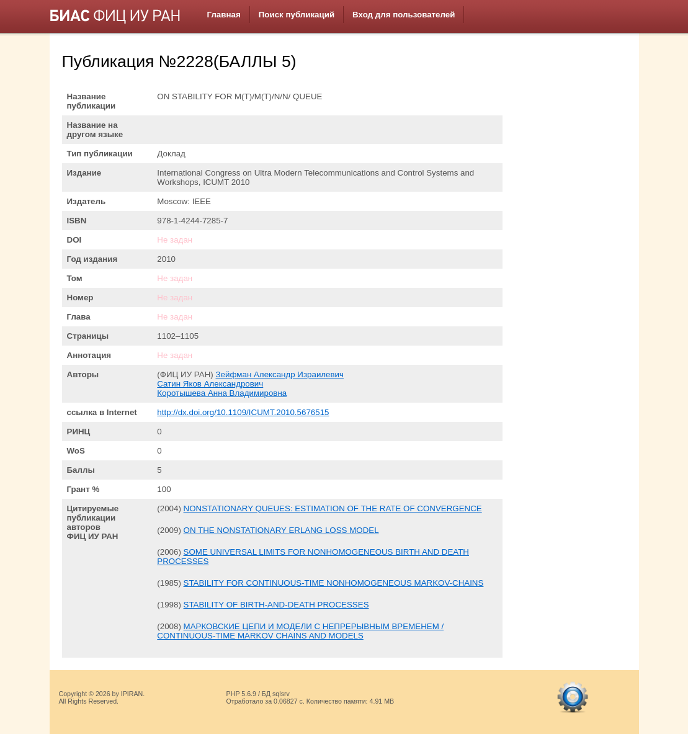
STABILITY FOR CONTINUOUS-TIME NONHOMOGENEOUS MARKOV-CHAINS (334, 583)
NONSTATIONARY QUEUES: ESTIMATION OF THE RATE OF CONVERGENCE (333, 508)
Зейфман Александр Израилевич (279, 374)
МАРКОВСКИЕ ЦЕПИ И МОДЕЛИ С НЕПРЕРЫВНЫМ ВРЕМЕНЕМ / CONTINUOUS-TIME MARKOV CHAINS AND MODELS (300, 631)
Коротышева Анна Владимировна (222, 393)
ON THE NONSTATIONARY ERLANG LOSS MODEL (281, 530)
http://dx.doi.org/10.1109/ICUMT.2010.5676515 (243, 412)
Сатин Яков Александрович (210, 383)
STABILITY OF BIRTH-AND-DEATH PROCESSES (276, 604)
